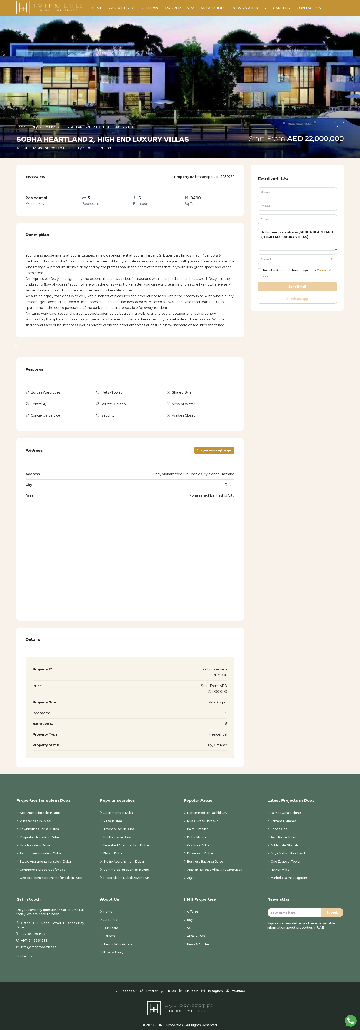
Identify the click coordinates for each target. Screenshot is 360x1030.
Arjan (191, 874)
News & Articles (249, 8)
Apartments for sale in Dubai (42, 809)
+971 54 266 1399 (34, 930)
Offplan (149, 8)
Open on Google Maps (214, 447)
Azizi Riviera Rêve (284, 834)
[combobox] (297, 259)
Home (96, 8)
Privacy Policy (114, 949)
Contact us (24, 953)
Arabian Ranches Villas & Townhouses (216, 866)
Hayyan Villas (281, 866)
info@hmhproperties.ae (39, 943)
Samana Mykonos (284, 818)
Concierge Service (45, 413)
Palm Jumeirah (198, 826)
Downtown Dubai (201, 850)
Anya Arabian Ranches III (290, 850)
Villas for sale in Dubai (36, 818)
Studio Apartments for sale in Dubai (48, 858)
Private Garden (113, 402)
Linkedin (189, 987)
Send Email (297, 286)
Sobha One (279, 826)
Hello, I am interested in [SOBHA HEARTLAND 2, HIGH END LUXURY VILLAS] (297, 239)
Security (108, 413)
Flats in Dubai (114, 850)
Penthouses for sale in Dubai (42, 850)
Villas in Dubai (114, 818)
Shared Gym (182, 392)
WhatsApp (297, 298)
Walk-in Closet (183, 413)
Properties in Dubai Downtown (127, 874)
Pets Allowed (112, 392)
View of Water (183, 402)
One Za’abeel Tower (287, 858)
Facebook (126, 987)
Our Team (111, 925)
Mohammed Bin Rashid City (208, 809)
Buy (190, 917)
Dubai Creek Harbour (203, 818)
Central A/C (40, 402)
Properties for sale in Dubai (41, 834)
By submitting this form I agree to (294, 272)
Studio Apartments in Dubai (125, 858)
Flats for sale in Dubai (36, 842)
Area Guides (213, 8)
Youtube (235, 987)
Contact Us (309, 8)
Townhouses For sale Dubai (41, 826)
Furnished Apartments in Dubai (127, 842)
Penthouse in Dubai (118, 834)
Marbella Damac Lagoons (290, 874)
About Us (119, 8)
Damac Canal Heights (287, 809)
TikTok (169, 987)
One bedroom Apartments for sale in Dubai (54, 874)
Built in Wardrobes (45, 392)
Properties (177, 8)
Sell (190, 925)
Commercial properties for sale (44, 866)
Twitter (149, 987)
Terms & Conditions (118, 941)
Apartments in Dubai (119, 809)
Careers (281, 8)
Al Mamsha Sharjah (285, 842)
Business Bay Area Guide (206, 858)
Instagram (212, 987)
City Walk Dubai (199, 842)
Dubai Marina (197, 834)
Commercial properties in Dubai (128, 866)
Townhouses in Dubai (120, 826)
